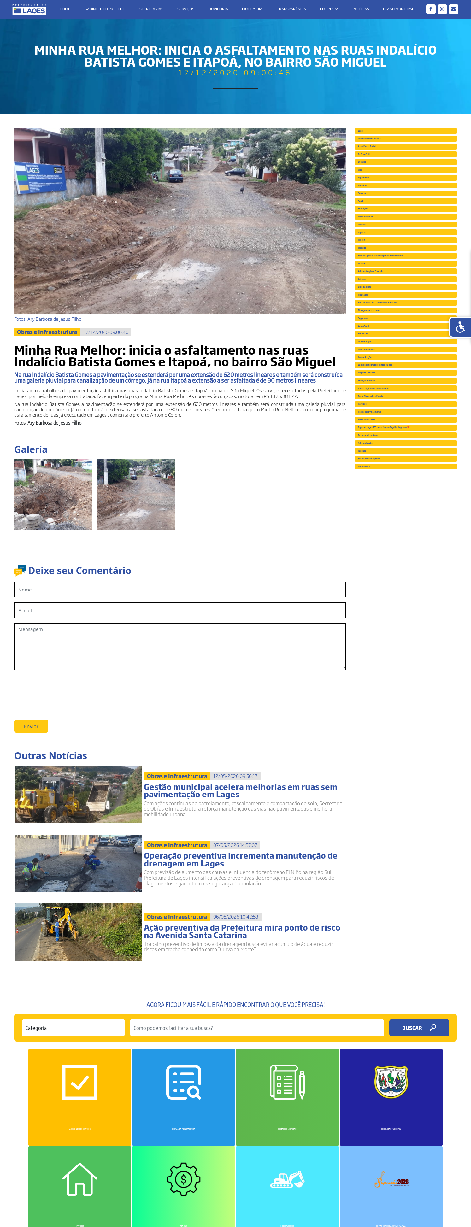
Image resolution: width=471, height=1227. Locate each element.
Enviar (31, 729)
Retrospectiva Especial (388, 921)
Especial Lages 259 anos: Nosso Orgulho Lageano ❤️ (398, 845)
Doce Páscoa (376, 939)
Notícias (360, 10)
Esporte (371, 376)
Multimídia (252, 10)
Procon (370, 394)
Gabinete (373, 266)
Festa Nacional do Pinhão (391, 770)
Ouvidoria (218, 10)
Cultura (371, 358)
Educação (373, 321)
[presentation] (62, 690)
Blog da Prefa (377, 509)
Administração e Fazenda (391, 472)
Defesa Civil (375, 193)
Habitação (374, 527)
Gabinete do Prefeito (106, 10)
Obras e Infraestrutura (388, 156)
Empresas (328, 10)
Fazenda (371, 903)
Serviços (186, 10)
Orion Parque (377, 641)
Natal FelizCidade (382, 825)
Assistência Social (382, 174)
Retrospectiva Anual (385, 866)
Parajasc (372, 788)
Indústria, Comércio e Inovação (398, 752)
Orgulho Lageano (382, 715)
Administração (379, 884)
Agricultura (375, 247)
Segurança (374, 586)
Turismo (371, 454)
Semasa (371, 284)
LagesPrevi (374, 605)
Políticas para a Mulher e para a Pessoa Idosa (399, 433)
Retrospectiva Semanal (389, 807)
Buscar (419, 1043)
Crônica (371, 490)
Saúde (369, 303)
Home (67, 10)
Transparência (290, 10)
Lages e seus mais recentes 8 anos (402, 697)
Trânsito (371, 413)
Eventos (371, 211)
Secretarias (152, 10)
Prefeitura (374, 623)
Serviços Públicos (382, 733)
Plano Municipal (396, 10)
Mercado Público (381, 660)
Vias (367, 229)
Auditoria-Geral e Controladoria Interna (399, 548)
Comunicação (378, 678)
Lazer (368, 137)
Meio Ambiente (380, 339)
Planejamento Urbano (388, 568)
